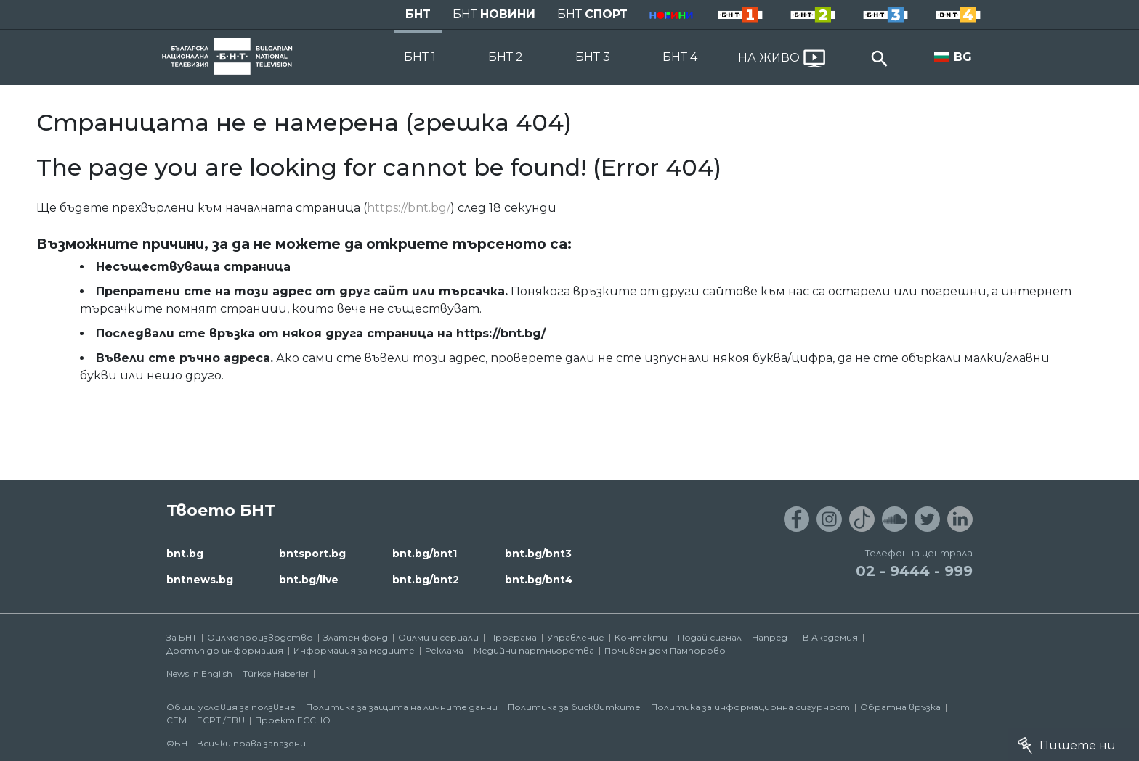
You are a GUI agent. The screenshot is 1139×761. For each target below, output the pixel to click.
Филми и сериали (438, 637)
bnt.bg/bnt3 (538, 553)
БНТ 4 (679, 57)
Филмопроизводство (260, 637)
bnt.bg (184, 553)
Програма (513, 637)
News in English (199, 673)
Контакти (641, 637)
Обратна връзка (900, 707)
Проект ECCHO (293, 720)
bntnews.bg (199, 579)
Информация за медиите (354, 650)
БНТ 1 (420, 57)
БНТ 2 (505, 57)
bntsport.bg (312, 553)
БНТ (418, 14)
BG (963, 57)
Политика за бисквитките (574, 707)
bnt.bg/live (309, 579)
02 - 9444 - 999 (914, 571)
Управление (575, 637)
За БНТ (181, 637)
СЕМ (176, 720)
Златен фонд (355, 637)
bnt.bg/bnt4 (539, 579)
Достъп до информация (224, 650)
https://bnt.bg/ (408, 208)
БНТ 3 (592, 57)
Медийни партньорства (534, 650)
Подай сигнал (710, 637)
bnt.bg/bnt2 (425, 579)
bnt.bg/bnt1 (424, 553)
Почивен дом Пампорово (665, 650)
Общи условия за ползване (231, 707)
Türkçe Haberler (276, 673)
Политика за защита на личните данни (402, 707)
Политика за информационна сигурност (750, 707)
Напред (769, 637)
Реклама (444, 650)
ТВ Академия (828, 637)
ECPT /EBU (221, 720)
